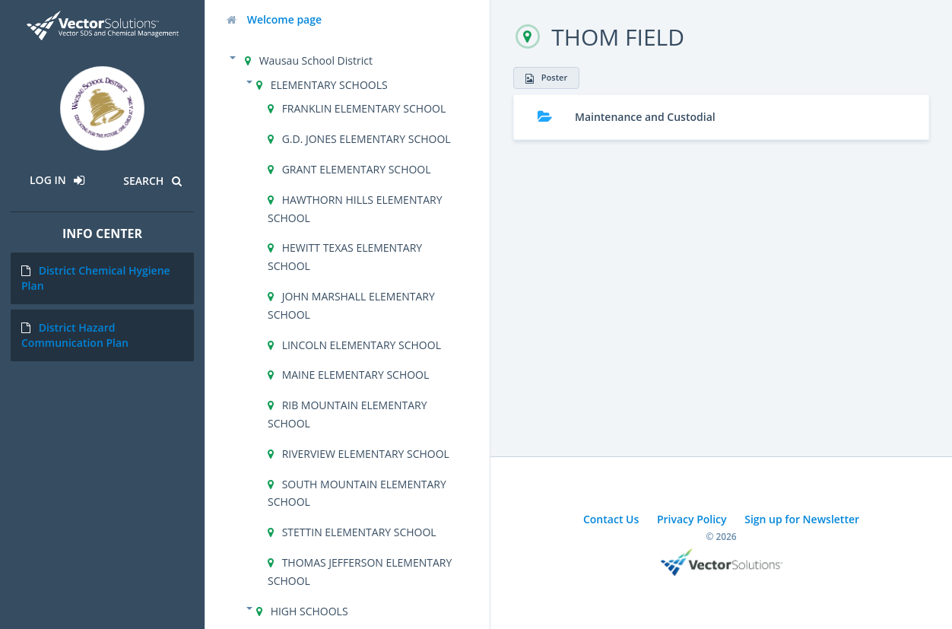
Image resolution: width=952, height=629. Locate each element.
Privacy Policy (692, 519)
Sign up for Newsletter (801, 519)
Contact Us (611, 519)
